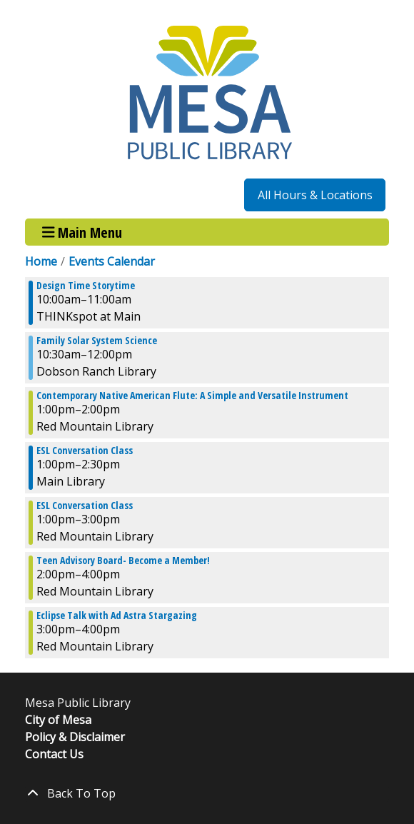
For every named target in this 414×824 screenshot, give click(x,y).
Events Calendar (112, 261)
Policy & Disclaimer (75, 737)
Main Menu (82, 231)
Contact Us (54, 754)
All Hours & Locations (315, 195)
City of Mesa (58, 720)
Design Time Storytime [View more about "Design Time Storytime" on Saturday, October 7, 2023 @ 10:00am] (85, 286)
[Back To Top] (207, 793)
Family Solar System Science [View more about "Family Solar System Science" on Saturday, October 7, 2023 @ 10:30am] (96, 341)
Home (41, 261)
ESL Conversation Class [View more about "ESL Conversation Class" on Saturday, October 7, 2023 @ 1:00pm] (84, 451)
